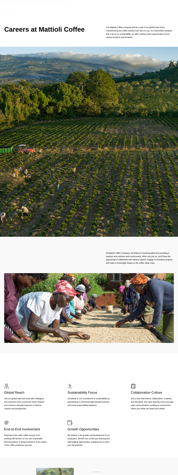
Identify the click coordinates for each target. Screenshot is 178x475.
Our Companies (108, 12)
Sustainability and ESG (132, 12)
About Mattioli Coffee (85, 12)
